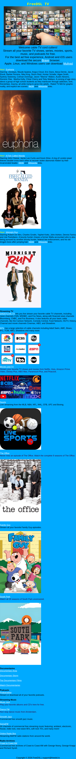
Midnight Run (12, 232)
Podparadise (6, 692)
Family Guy (5, 525)
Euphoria (10, 69)
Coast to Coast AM (8, 743)
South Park (5, 597)
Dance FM (4, 709)
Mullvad (68, 63)
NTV (2, 328)
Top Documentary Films (11, 680)
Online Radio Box (8, 733)
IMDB (31, 86)
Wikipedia (42, 86)
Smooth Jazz (6, 717)
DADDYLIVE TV (7, 314)
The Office (4, 453)
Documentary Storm (9, 676)
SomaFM (4, 724)
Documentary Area (8, 671)
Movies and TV (7, 367)
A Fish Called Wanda (15, 156)
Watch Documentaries (10, 685)
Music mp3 (5, 702)
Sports (3, 402)
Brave (45, 60)
